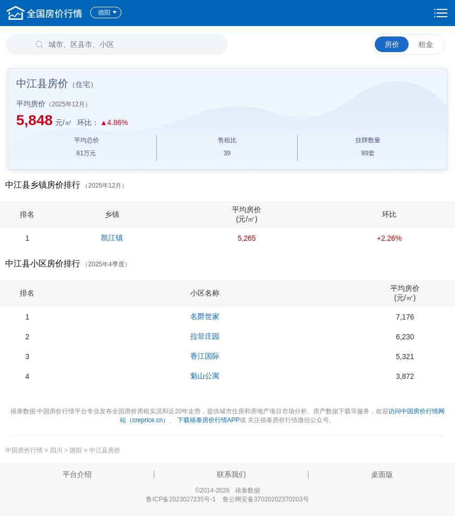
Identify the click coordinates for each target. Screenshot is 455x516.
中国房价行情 (24, 450)
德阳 (107, 12)
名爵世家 (204, 316)
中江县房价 (104, 450)
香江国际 (204, 356)
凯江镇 (112, 238)
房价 (392, 44)
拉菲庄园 (204, 336)
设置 (441, 13)
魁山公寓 (204, 376)
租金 (426, 44)
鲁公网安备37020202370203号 (266, 499)
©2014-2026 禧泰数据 (227, 490)
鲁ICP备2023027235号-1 (180, 499)
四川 (56, 450)
